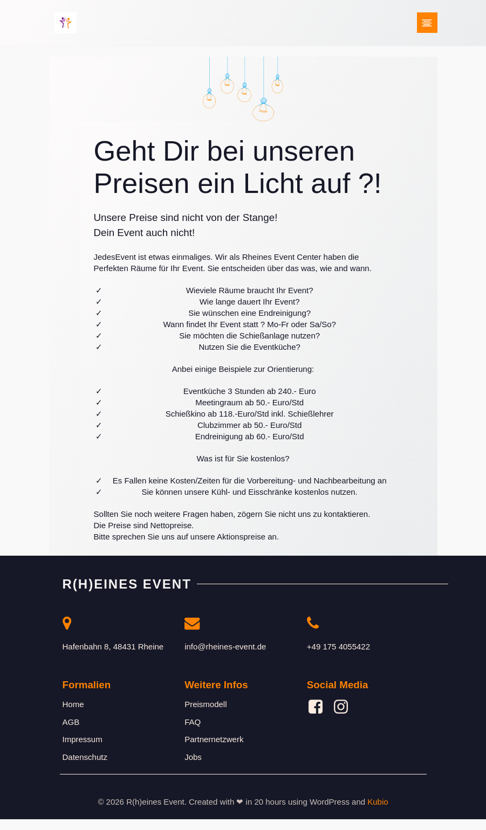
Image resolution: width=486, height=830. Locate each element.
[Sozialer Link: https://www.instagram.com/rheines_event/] (345, 718)
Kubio (377, 813)
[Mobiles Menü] (427, 24)
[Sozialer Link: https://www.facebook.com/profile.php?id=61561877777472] (319, 718)
